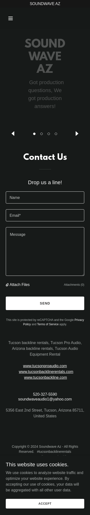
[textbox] (45, 197)
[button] (34, 134)
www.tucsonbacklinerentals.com (46, 372)
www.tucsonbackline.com (45, 377)
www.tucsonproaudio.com (45, 366)
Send (45, 303)
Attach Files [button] (20, 285)
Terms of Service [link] (48, 324)
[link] (45, 18)
